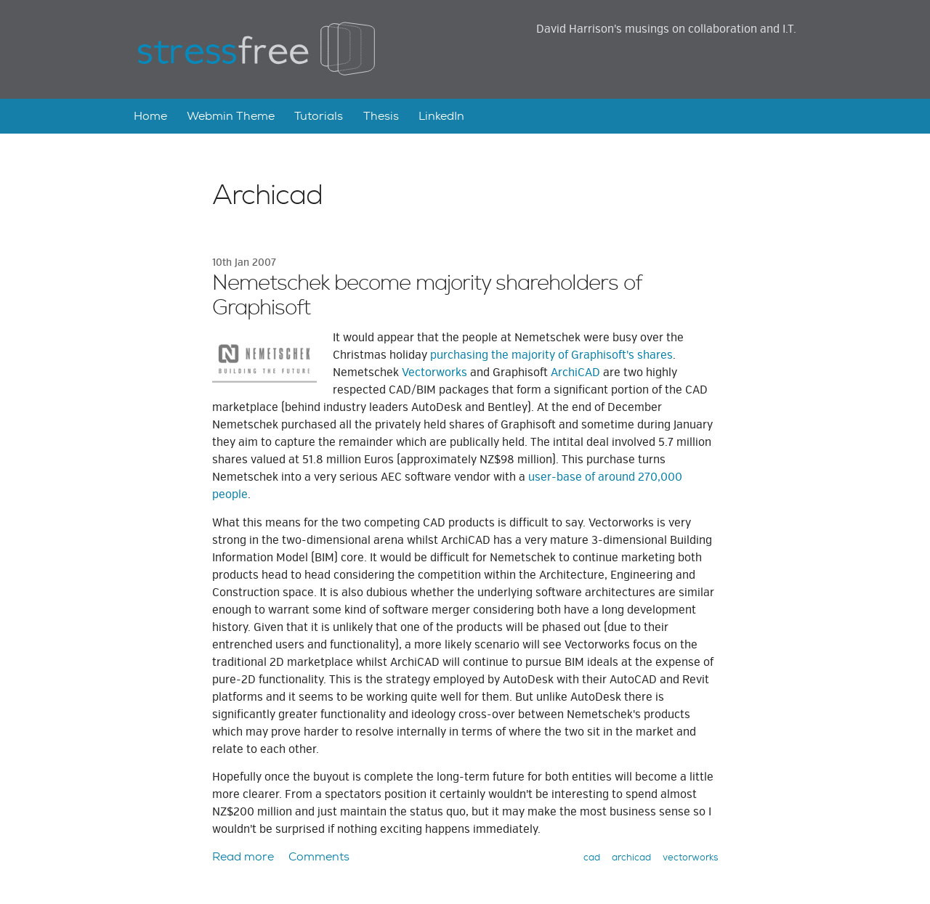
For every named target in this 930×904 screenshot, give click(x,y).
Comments (318, 856)
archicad (631, 857)
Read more (243, 856)
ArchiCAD (575, 372)
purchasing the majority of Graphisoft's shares (551, 355)
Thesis (381, 115)
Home (150, 115)
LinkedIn (441, 115)
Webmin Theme (231, 115)
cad (591, 857)
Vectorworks (434, 372)
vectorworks (690, 857)
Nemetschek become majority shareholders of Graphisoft (426, 296)
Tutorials (318, 115)
